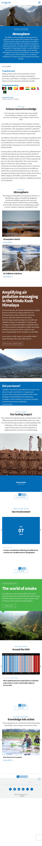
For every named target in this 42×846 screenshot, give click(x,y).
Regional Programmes (9, 8)
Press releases (14, 678)
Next (41, 530)
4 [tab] (23, 494)
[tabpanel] (21, 462)
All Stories (21, 497)
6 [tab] (25, 776)
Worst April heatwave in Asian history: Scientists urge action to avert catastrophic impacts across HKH (21, 682)
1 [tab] (18, 494)
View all (21, 708)
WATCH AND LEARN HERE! (12, 344)
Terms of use (22, 795)
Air (11, 547)
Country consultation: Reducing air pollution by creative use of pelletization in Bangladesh (20, 551)
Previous (1, 530)
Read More (8, 242)
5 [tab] (23, 776)
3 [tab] (21, 494)
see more (21, 571)
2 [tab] (20, 494)
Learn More (7, 404)
